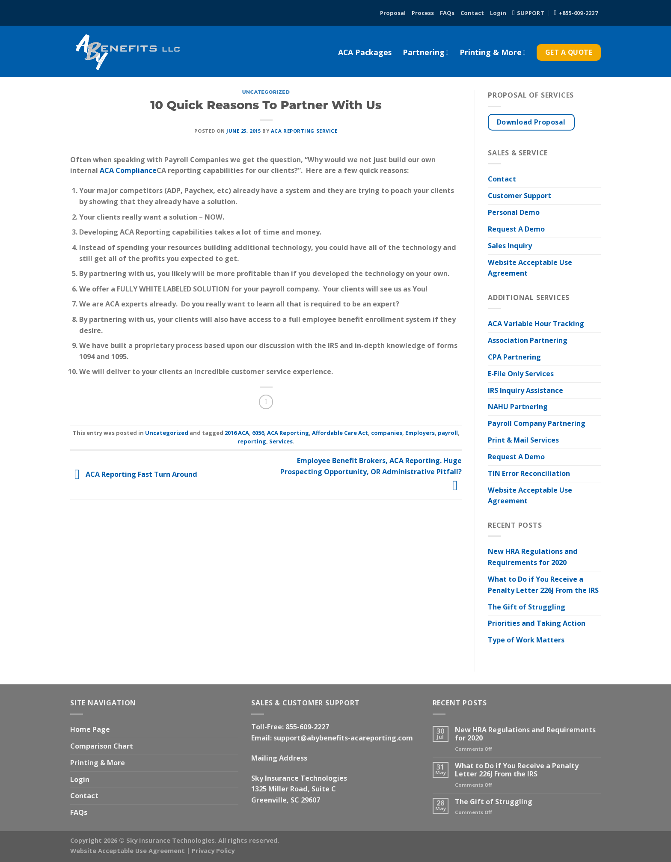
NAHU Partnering (518, 406)
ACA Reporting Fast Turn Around (133, 474)
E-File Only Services (521, 373)
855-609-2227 (307, 726)
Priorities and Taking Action (536, 623)
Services (281, 441)
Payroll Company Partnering (536, 423)
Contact (472, 13)
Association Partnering (527, 340)
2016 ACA (237, 433)
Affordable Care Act (340, 433)
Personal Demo (514, 212)
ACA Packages (365, 52)
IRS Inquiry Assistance (525, 390)
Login (498, 13)
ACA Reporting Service (304, 131)
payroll (448, 433)
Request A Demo (516, 229)
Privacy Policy (213, 850)
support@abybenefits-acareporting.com (343, 738)
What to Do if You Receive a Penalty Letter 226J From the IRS (543, 584)
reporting (252, 441)
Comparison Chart (101, 746)
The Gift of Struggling (526, 607)
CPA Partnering (514, 357)
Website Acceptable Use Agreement (530, 268)
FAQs (447, 13)
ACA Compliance (128, 170)
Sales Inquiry (510, 245)
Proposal (393, 13)
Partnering (425, 52)
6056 (258, 433)
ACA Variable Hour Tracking (536, 323)
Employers (420, 433)
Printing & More (493, 52)
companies (386, 433)
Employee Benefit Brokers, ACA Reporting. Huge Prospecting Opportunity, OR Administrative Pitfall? (371, 473)
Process (423, 13)
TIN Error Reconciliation (529, 473)
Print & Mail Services (523, 440)
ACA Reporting (288, 433)
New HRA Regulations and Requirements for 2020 (533, 557)
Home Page (90, 729)
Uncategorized (266, 92)
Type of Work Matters (526, 640)
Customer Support (519, 195)
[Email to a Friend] (266, 402)
